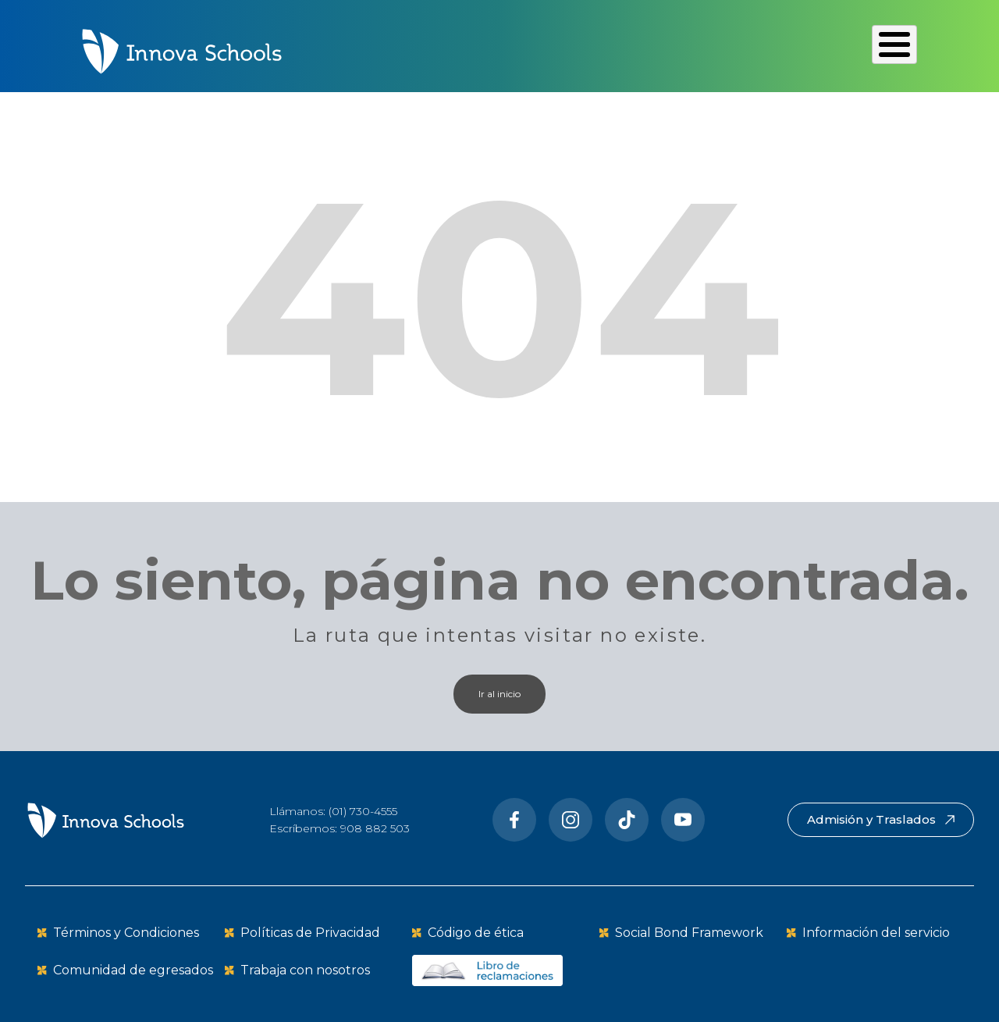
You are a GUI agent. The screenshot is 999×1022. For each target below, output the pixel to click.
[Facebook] (514, 818)
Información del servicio (876, 931)
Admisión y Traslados (881, 817)
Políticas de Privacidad (310, 931)
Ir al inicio (499, 692)
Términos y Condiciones (126, 931)
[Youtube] (683, 818)
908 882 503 (375, 827)
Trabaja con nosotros (305, 968)
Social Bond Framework (689, 931)
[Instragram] (570, 818)
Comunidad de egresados (133, 968)
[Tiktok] (627, 818)
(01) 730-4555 (363, 810)
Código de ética (476, 931)
